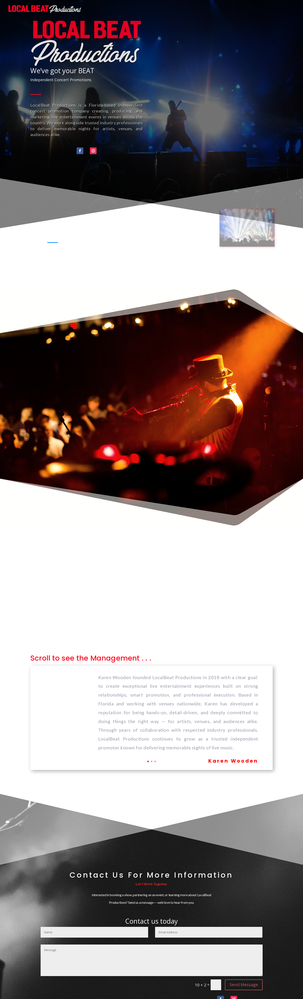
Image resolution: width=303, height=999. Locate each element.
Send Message (244, 984)
